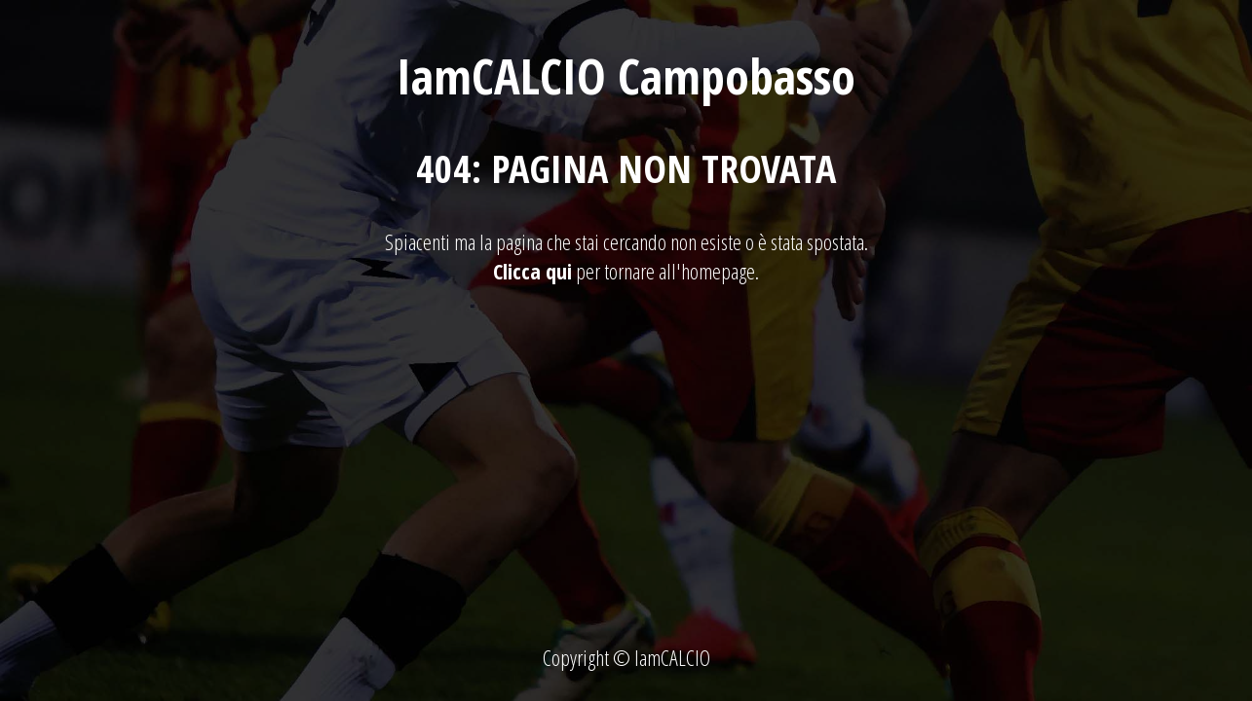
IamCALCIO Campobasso (626, 76)
